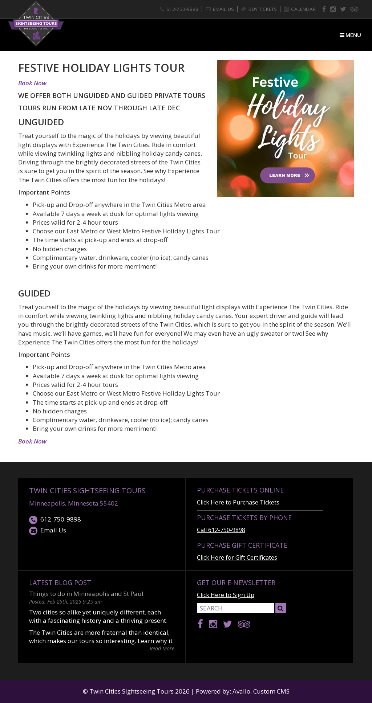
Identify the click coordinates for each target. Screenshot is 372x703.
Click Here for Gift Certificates (237, 557)
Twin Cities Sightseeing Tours (87, 490)
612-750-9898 (55, 519)
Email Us (47, 530)
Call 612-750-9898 (221, 530)
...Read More (159, 648)
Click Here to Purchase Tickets (238, 502)
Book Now (32, 83)
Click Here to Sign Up (225, 595)
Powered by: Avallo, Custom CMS (243, 691)
